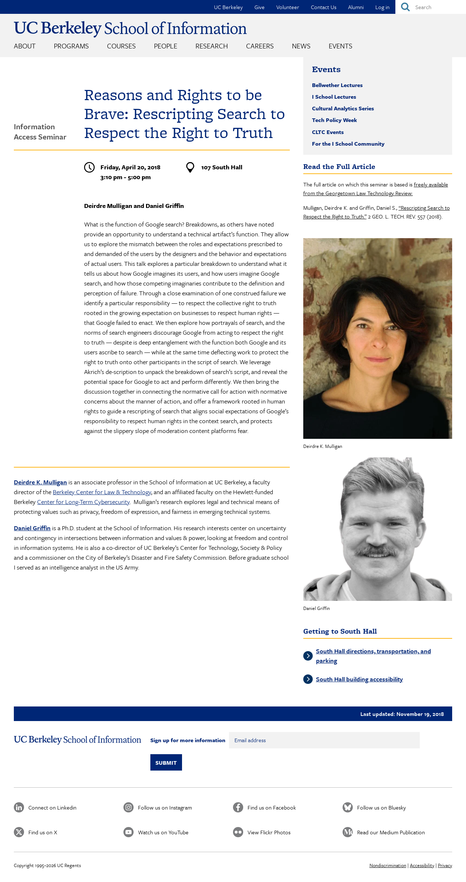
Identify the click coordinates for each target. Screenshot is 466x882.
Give (259, 7)
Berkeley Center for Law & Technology (102, 491)
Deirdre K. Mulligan (40, 482)
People (165, 46)
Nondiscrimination (388, 865)
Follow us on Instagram (165, 807)
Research (212, 46)
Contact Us (323, 7)
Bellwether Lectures (337, 85)
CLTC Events (328, 132)
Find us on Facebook (272, 807)
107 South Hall (221, 167)
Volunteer (287, 7)
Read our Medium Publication (391, 832)
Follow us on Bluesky (381, 807)
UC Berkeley (228, 7)
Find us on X (42, 832)
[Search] (430, 7)
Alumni (356, 7)
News (301, 46)
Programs (71, 46)
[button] (377, 338)
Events (340, 46)
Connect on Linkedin (52, 807)
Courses (121, 46)
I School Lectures (334, 96)
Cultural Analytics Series (343, 108)
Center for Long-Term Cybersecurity (83, 501)
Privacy (445, 865)
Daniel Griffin (32, 527)
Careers (260, 46)
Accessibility (422, 865)
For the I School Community (348, 143)
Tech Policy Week (334, 120)
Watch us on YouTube (163, 832)
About (25, 46)
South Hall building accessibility (359, 679)
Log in (382, 7)
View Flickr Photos (269, 832)
